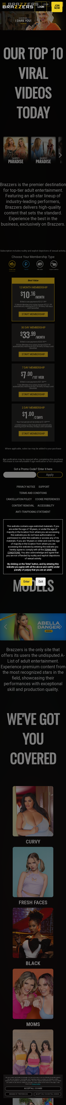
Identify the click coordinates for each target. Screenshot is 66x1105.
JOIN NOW (57, 7)
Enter (26, 581)
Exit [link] (40, 581)
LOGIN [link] (41, 7)
